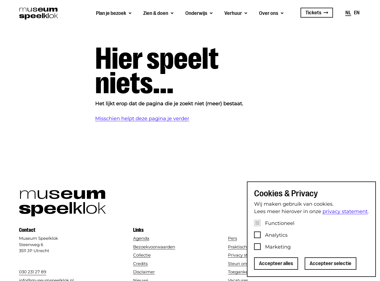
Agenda (141, 238)
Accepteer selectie (330, 263)
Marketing (278, 247)
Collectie (142, 255)
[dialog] (311, 229)
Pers (232, 238)
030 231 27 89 (32, 271)
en (357, 13)
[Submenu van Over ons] (271, 13)
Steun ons (238, 263)
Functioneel (279, 223)
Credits (140, 263)
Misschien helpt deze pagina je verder (142, 118)
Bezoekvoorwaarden (154, 246)
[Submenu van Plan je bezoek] (114, 13)
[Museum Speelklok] (38, 13)
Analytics (276, 235)
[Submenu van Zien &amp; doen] (158, 13)
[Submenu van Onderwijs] (199, 13)
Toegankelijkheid (245, 271)
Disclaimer (144, 271)
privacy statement (345, 211)
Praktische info (243, 246)
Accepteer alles (276, 263)
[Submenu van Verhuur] (236, 13)
